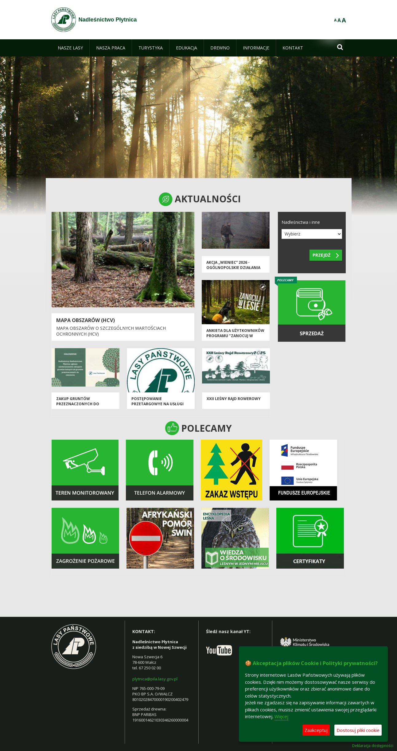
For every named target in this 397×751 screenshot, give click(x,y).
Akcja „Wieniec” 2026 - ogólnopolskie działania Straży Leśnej (233, 268)
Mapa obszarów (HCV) (85, 320)
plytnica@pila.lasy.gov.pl (154, 679)
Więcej (281, 716)
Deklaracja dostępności (372, 746)
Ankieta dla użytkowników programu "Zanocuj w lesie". (235, 336)
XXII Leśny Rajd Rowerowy (234, 398)
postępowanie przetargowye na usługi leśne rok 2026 (157, 404)
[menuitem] (70, 47)
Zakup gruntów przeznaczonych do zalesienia (77, 404)
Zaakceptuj (316, 730)
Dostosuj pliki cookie (358, 730)
